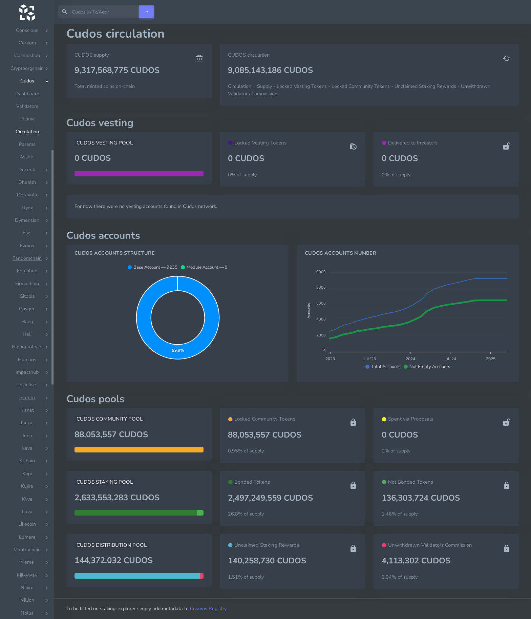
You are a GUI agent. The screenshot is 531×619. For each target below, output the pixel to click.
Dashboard (27, 94)
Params (27, 144)
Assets (27, 157)
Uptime (27, 119)
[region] (27, 321)
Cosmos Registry (208, 608)
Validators (27, 106)
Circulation (27, 132)
